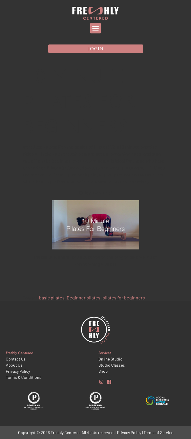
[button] (95, 28)
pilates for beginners (123, 297)
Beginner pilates (83, 297)
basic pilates (52, 297)
